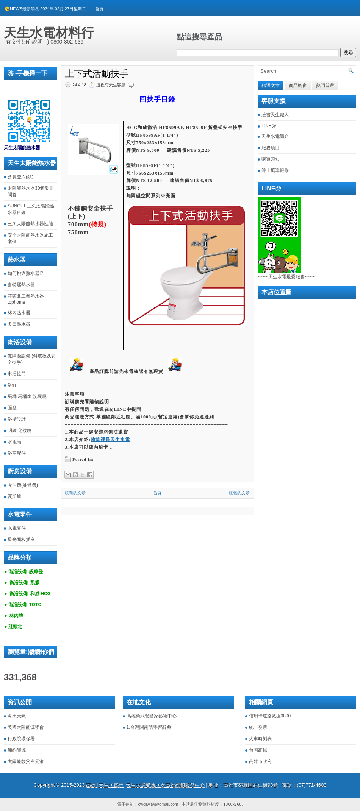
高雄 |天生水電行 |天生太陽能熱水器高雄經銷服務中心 (145, 785)
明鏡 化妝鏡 (19, 430)
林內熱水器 (19, 312)
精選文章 (270, 85)
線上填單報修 (275, 170)
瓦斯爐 (14, 496)
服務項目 (270, 147)
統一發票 (258, 727)
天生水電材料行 (49, 32)
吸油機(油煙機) (23, 485)
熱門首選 (325, 85)
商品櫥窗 (298, 85)
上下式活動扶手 (96, 73)
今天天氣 (17, 716)
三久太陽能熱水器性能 (30, 223)
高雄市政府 (260, 761)
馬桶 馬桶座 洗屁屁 (27, 396)
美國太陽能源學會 (26, 727)
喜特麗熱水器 (21, 284)
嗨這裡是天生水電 (110, 439)
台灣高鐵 (258, 750)
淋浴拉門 (17, 373)
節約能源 (17, 750)
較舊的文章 (239, 493)
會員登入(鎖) (20, 176)
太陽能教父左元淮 (26, 761)
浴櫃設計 (17, 419)
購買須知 (270, 159)
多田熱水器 (19, 324)
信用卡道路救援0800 (270, 716)
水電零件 (17, 528)
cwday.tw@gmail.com (158, 804)
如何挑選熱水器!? (25, 273)
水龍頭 (14, 441)
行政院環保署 (21, 738)
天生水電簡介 (275, 136)
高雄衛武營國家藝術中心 (152, 716)
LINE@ (268, 125)
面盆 (12, 407)
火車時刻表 (260, 738)
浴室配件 (17, 453)
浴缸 (12, 385)
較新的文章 (75, 493)
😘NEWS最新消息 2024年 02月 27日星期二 (45, 8)
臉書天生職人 (275, 114)
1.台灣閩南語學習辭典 (149, 727)
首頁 (99, 8)
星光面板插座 (21, 539)
